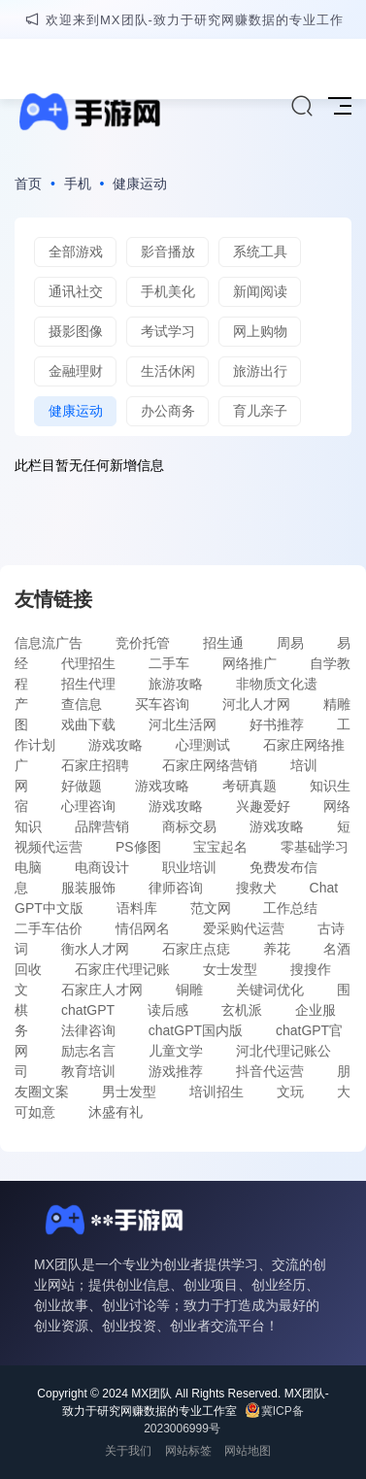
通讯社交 (76, 291)
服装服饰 (88, 887)
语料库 (136, 908)
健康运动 (140, 183)
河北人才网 (256, 704)
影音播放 (168, 251)
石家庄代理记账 (122, 969)
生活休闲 (168, 371)
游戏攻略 (115, 745)
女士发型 (230, 969)
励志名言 (88, 1051)
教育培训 (88, 1071)
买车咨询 (162, 704)
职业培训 (189, 867)
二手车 (169, 663)
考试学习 (168, 331)
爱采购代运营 (243, 928)
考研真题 (249, 785)
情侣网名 (143, 928)
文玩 (290, 1091)
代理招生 (88, 663)
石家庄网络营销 (209, 765)
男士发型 (129, 1091)
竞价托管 (143, 643)
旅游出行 (260, 371)
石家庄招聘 (95, 765)
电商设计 (102, 867)
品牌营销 (102, 826)
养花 (276, 949)
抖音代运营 (270, 1071)
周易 (290, 643)
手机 (77, 183)
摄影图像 (76, 331)
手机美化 (168, 291)
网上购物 (260, 331)
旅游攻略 (176, 683)
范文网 (210, 908)
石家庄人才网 (102, 989)
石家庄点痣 (196, 949)
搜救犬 (256, 887)
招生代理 (88, 683)
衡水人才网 (95, 949)
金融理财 (76, 371)
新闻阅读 (260, 291)
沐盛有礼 (115, 1112)
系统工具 (260, 251)
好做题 (81, 785)
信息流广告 (49, 643)
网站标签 (188, 1451)
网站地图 (247, 1451)
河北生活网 (182, 724)
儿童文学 (176, 1051)
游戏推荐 (176, 1071)
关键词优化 (270, 989)
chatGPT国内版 (196, 1030)
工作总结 (290, 908)
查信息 (81, 704)
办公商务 (168, 411)
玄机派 (241, 1010)
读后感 (168, 1010)
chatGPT (88, 1010)
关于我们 (128, 1451)
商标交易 (189, 826)
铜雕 (189, 989)
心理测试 (203, 745)
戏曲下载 (88, 724)
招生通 (223, 643)
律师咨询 (176, 887)
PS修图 (138, 847)
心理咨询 (88, 806)
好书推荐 (277, 724)
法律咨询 (88, 1030)
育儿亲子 (260, 411)
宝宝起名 (220, 847)
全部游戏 (76, 251)
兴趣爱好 (263, 806)
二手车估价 (49, 928)
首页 (28, 183)
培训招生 (216, 1091)
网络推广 (249, 663)
